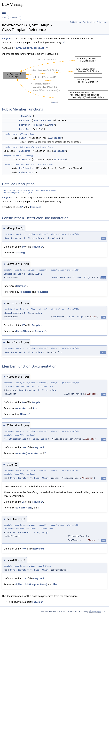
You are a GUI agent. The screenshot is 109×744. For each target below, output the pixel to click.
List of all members (100, 22)
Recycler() (21, 285)
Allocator (55, 137)
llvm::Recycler (12, 238)
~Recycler (25, 116)
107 (24, 548)
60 (23, 246)
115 (24, 578)
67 (23, 325)
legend (54, 102)
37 (21, 207)
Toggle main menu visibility (4, 11)
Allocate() (25, 414)
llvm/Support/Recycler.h (31, 47)
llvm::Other (22, 331)
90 (23, 402)
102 (24, 447)
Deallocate (26, 168)
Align (38, 238)
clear (22, 137)
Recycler (14, 17)
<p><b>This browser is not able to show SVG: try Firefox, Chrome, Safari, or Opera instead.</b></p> (55, 78)
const (36, 120)
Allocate (24, 150)
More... (66, 42)
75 (23, 501)
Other (51, 124)
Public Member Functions (80, 22)
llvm (4, 17)
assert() (20, 252)
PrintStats (26, 172)
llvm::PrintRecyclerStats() (32, 584)
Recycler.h (35, 207)
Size (30, 238)
